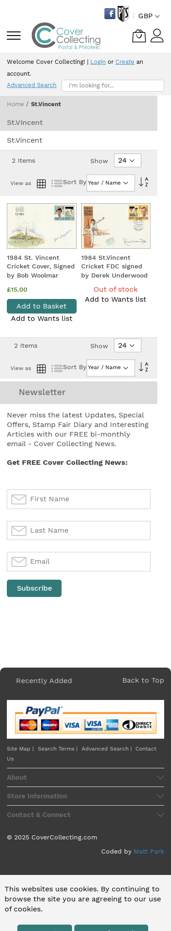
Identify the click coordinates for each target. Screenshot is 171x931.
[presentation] (76, 620)
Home (16, 104)
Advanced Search (32, 85)
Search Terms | (58, 749)
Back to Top (143, 680)
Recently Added (44, 680)
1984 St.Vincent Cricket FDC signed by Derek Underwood (114, 266)
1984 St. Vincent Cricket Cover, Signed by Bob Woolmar (41, 266)
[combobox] (113, 86)
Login (98, 61)
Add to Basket (41, 306)
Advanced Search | (108, 749)
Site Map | (20, 749)
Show (99, 161)
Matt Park (149, 851)
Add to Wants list (42, 318)
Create (125, 61)
